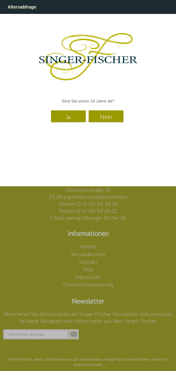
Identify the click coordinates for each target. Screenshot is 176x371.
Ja (68, 116)
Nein (106, 116)
